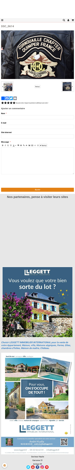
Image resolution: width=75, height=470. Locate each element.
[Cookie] (4, 465)
